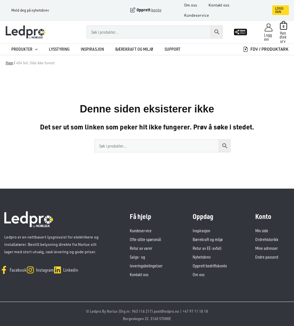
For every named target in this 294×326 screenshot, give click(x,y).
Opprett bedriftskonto (210, 264)
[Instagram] (48, 266)
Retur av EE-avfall (207, 247)
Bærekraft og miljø (123, 49)
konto (156, 9)
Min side (261, 230)
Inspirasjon (83, 49)
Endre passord (266, 256)
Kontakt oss (218, 5)
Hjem (10, 62)
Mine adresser (266, 247)
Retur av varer (141, 247)
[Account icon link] (268, 32)
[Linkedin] (80, 266)
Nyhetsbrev (202, 256)
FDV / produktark (265, 49)
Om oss (193, 5)
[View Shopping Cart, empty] (283, 32)
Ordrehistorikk (266, 239)
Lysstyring (52, 49)
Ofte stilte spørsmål (145, 239)
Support (160, 49)
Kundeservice (199, 15)
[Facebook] (16, 266)
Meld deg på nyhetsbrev (24, 10)
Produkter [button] (19, 49)
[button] (273, 10)
